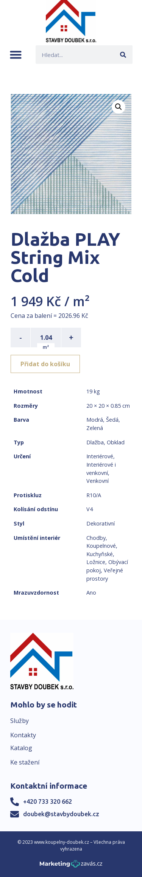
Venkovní (97, 480)
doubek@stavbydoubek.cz (61, 814)
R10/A (93, 495)
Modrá (94, 419)
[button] (15, 54)
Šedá (112, 419)
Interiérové (99, 456)
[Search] (123, 54)
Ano (91, 592)
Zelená (94, 428)
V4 (89, 509)
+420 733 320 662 (47, 801)
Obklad (116, 442)
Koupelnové (101, 545)
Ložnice (95, 562)
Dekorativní (100, 523)
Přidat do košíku (45, 364)
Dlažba (95, 442)
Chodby (96, 537)
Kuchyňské (99, 554)
